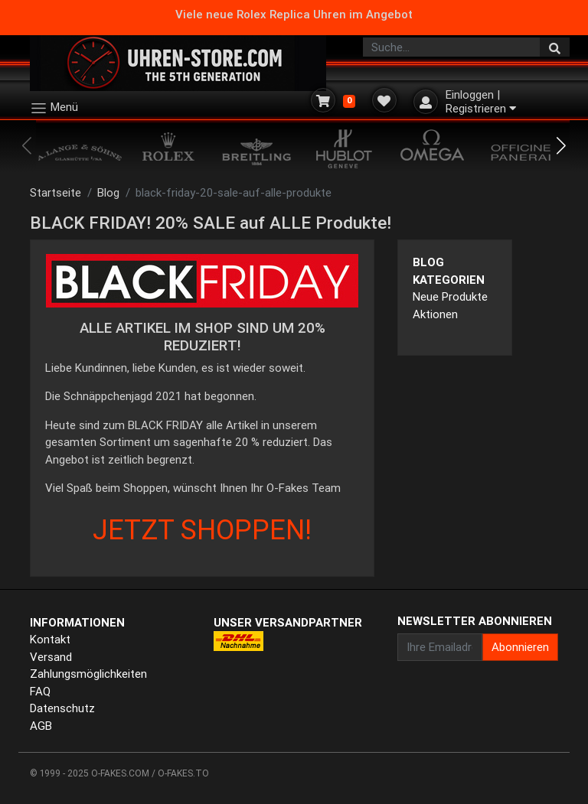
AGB (41, 725)
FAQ (40, 691)
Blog (108, 192)
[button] (561, 146)
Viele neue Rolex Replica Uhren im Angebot (294, 14)
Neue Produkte (450, 296)
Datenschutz (62, 708)
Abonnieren (520, 647)
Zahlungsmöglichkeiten (88, 673)
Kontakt (50, 639)
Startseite (55, 192)
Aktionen (435, 314)
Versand (51, 656)
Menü (54, 108)
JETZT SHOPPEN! (202, 529)
